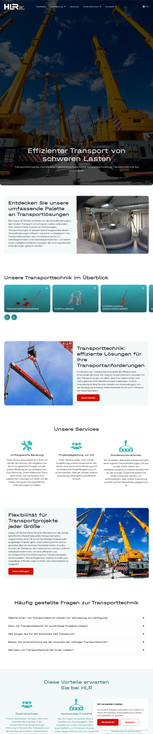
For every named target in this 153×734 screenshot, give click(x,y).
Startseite (41, 6)
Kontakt (111, 6)
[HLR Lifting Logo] (14, 7)
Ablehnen (130, 722)
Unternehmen (92, 6)
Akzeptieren (107, 722)
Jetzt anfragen (21, 571)
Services (74, 6)
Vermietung (58, 6)
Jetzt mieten (88, 397)
